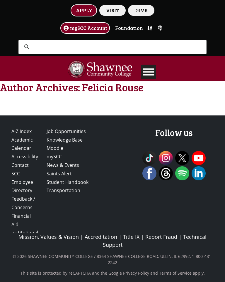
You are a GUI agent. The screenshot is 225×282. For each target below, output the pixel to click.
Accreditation (101, 236)
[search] (111, 47)
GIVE (141, 10)
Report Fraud (161, 236)
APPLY (84, 10)
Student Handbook (67, 182)
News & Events (63, 165)
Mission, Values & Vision (48, 236)
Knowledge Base (65, 140)
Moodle (55, 148)
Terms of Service (175, 273)
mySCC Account (85, 27)
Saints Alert (59, 173)
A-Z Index (21, 131)
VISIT (112, 10)
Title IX (131, 236)
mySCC (54, 156)
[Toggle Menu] (148, 71)
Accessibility (24, 156)
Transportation (63, 190)
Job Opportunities (66, 131)
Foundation (129, 27)
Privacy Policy (136, 273)
